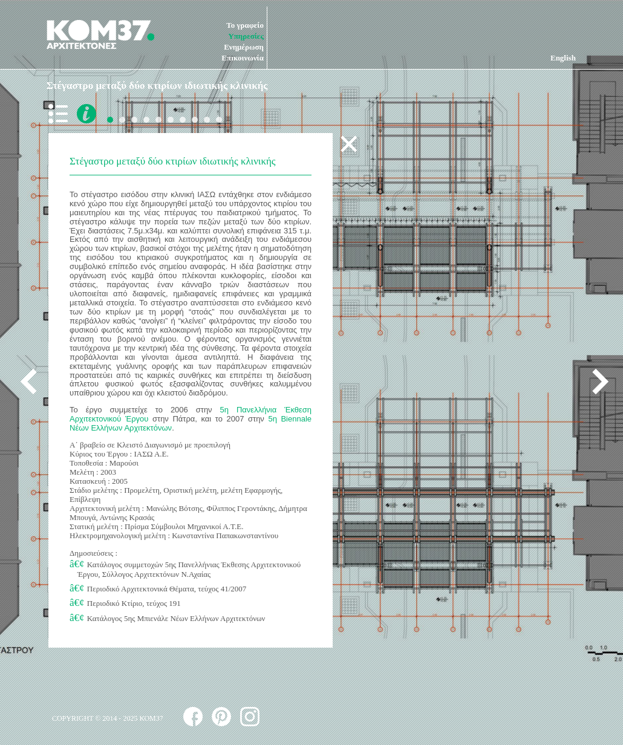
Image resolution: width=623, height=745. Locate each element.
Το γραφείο (245, 25)
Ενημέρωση (244, 46)
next (595, 381)
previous (33, 381)
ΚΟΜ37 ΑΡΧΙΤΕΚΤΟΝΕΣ (100, 34)
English (563, 58)
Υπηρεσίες (246, 36)
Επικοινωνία (242, 57)
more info (86, 114)
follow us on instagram (249, 716)
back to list (60, 114)
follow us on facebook (193, 716)
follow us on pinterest (221, 716)
